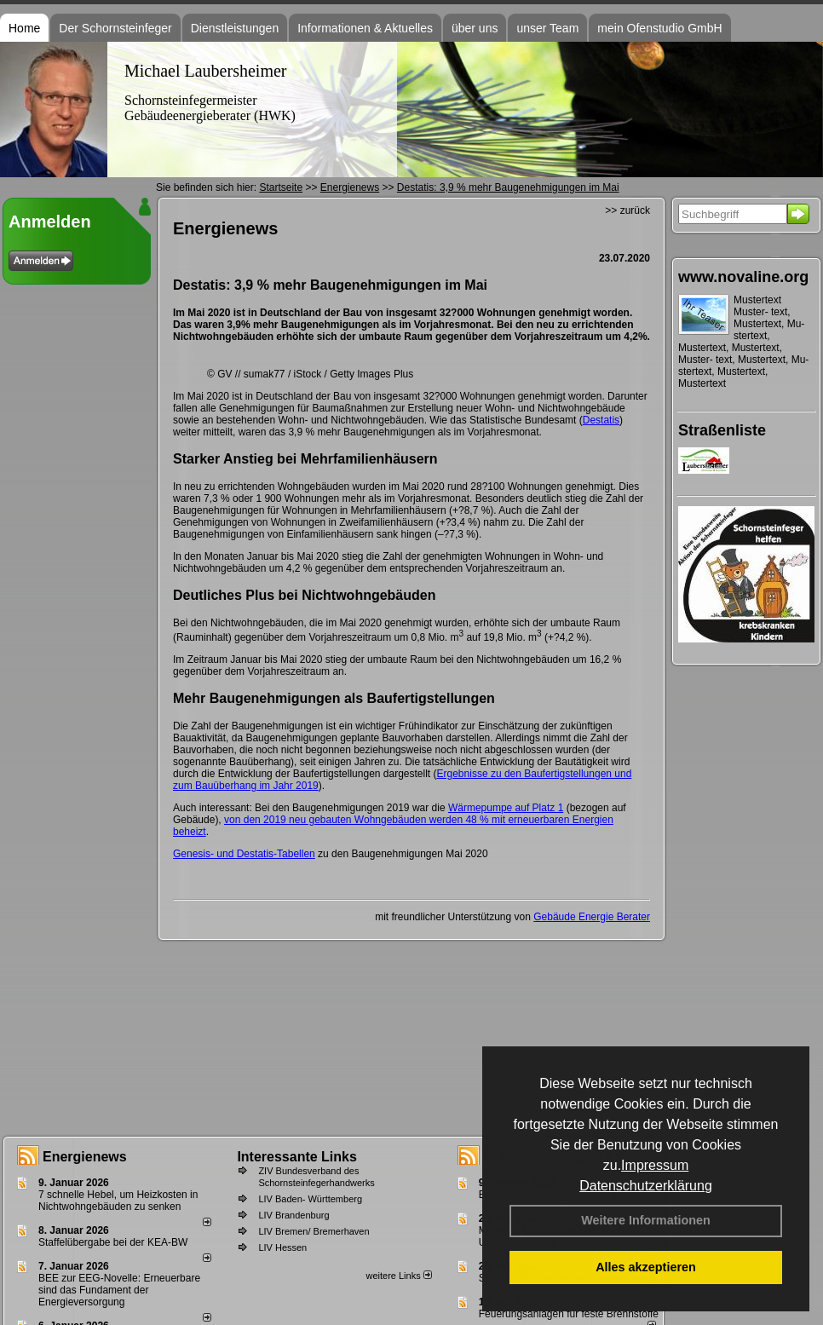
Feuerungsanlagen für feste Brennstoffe (569, 1314)
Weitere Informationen (646, 1220)
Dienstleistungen (235, 28)
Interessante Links (297, 1156)
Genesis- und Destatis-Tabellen (244, 854)
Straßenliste (722, 430)
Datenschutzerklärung (645, 1185)
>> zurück (627, 210)
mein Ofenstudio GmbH (659, 28)
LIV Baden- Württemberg (310, 1199)
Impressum (654, 1165)
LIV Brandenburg (293, 1215)
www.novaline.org (743, 276)
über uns (475, 28)
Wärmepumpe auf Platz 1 (505, 808)
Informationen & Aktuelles (365, 28)
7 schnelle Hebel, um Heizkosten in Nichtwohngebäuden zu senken (118, 1201)
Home (24, 28)
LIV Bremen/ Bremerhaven (313, 1231)
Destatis (601, 420)
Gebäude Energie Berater (591, 917)
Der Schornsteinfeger (115, 28)
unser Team (547, 28)
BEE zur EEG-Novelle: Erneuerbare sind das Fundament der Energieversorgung (119, 1290)
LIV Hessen (282, 1247)
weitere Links (398, 1275)
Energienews (85, 1156)
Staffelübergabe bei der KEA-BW (112, 1242)
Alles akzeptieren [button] (646, 1267)
